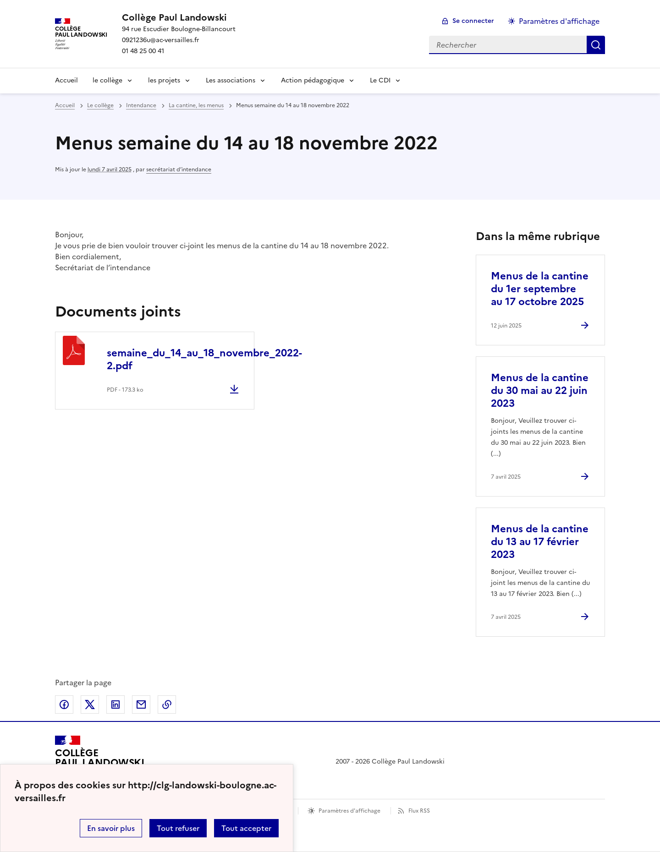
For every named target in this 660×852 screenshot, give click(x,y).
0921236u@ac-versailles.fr (160, 40)
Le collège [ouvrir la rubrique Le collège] (100, 105)
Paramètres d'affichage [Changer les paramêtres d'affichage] (559, 21)
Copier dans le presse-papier (167, 704)
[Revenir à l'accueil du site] (99, 762)
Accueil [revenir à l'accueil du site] (65, 105)
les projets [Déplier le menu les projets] (164, 80)
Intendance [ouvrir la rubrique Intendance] (141, 105)
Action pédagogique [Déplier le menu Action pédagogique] (312, 80)
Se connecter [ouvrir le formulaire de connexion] (473, 21)
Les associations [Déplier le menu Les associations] (230, 80)
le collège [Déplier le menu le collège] (107, 80)
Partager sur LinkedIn (115, 704)
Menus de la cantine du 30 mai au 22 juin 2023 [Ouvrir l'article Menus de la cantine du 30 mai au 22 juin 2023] (539, 390)
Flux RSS (419, 811)
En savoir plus (111, 828)
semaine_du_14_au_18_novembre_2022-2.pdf (204, 359)
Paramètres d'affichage (349, 811)
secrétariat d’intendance (178, 169)
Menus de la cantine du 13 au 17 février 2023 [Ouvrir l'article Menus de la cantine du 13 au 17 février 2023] (539, 541)
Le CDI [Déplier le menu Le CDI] (380, 80)
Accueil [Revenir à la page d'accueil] (66, 80)
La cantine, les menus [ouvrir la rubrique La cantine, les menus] (196, 105)
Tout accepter (246, 828)
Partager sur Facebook (64, 704)
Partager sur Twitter (90, 704)
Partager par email (141, 704)
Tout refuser (178, 828)
